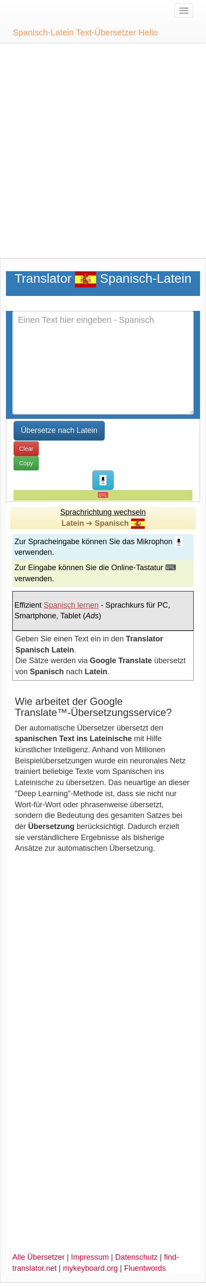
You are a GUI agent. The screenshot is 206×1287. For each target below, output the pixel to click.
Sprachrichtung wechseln (103, 512)
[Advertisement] (103, 155)
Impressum (90, 1257)
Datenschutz (136, 1257)
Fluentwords (145, 1268)
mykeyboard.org (90, 1268)
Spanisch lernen (71, 605)
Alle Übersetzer (38, 1257)
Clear (26, 448)
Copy (26, 463)
